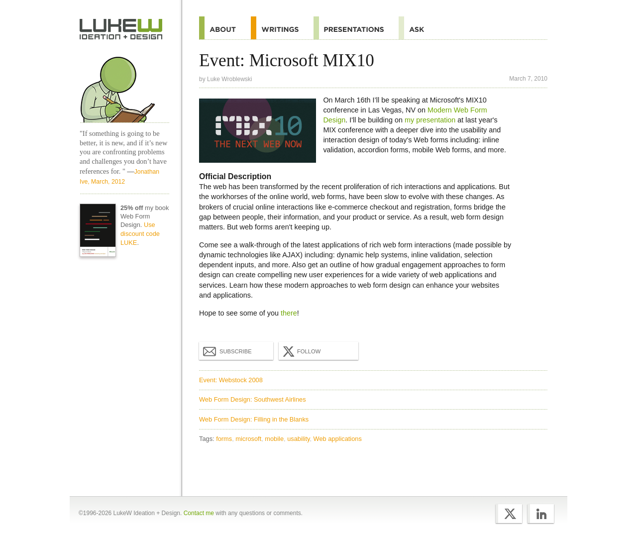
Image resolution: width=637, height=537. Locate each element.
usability (298, 438)
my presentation (430, 120)
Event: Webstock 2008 (231, 380)
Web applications (338, 438)
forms (224, 438)
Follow (300, 351)
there (289, 313)
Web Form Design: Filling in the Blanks (254, 419)
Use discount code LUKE (140, 233)
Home (121, 29)
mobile (274, 438)
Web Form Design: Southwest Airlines (252, 399)
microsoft (248, 438)
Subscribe (227, 351)
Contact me (199, 513)
